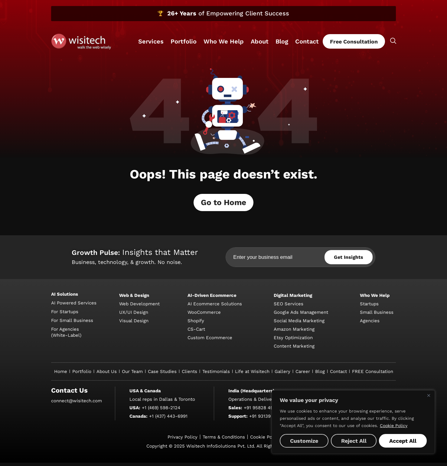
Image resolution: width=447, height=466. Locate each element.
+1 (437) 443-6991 (168, 419)
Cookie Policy (393, 425)
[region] (353, 422)
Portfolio (184, 41)
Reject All (354, 441)
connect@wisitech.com (76, 404)
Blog (282, 41)
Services (151, 41)
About (260, 41)
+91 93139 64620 (267, 419)
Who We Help (224, 41)
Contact (307, 41)
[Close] (428, 395)
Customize (304, 441)
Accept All (402, 441)
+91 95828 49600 (262, 411)
